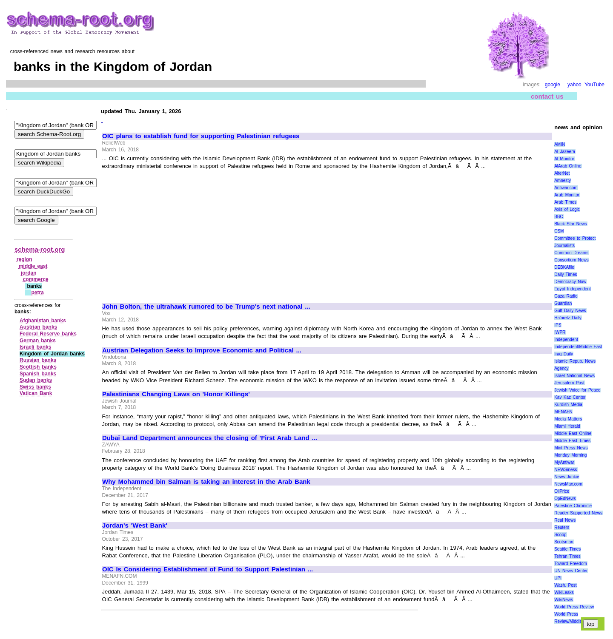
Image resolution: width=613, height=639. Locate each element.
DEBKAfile (564, 267)
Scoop (560, 534)
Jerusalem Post (569, 383)
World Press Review (574, 607)
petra (37, 292)
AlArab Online (567, 166)
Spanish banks (38, 374)
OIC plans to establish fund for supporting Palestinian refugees (201, 136)
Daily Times (565, 274)
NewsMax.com (568, 484)
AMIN (559, 144)
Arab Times (565, 202)
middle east (33, 266)
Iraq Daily (563, 354)
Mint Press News (570, 448)
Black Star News (570, 224)
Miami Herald (567, 426)
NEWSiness (565, 469)
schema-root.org (39, 249)
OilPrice (561, 491)
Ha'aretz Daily (567, 317)
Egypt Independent (572, 289)
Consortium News (571, 260)
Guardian (563, 303)
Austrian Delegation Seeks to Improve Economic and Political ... (201, 350)
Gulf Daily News (570, 310)
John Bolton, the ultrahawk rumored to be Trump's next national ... (206, 306)
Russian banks (38, 360)
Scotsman (563, 542)
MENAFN (563, 411)
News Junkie (566, 476)
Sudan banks (36, 380)
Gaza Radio (565, 296)
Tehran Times (567, 556)
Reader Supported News (578, 513)
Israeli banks (35, 347)
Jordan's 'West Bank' (134, 525)
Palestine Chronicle (573, 505)
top (591, 624)
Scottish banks (38, 367)
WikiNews (563, 599)
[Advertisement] (173, 232)
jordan (29, 273)
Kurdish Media (568, 404)
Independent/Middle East (578, 346)
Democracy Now (570, 281)
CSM (559, 231)
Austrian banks (38, 327)
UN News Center (570, 570)
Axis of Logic (567, 209)
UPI (557, 578)
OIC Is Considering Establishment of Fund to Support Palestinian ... (207, 569)
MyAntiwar (564, 462)
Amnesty (562, 180)
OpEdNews (565, 498)
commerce (36, 279)
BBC (558, 216)
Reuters (561, 527)
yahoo (574, 85)
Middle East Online (572, 433)
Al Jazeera (564, 151)
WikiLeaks (564, 592)
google (552, 85)
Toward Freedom (570, 563)
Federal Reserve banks (48, 334)
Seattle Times (567, 549)
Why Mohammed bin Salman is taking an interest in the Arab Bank (206, 481)
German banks (38, 341)
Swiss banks (35, 387)
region (24, 259)
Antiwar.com (565, 187)
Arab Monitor (566, 195)
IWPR (559, 332)
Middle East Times (572, 440)
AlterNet (562, 173)
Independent (566, 339)
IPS (557, 325)
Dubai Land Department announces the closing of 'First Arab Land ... (209, 438)
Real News (565, 520)
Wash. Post (565, 585)
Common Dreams (571, 252)
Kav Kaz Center (569, 397)
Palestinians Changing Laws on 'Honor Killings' (176, 394)
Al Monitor (564, 158)
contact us (547, 96)
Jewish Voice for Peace (577, 390)
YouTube (594, 85)
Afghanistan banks (43, 321)
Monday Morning (570, 455)
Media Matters (568, 419)
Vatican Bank (36, 393)
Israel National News (574, 375)
